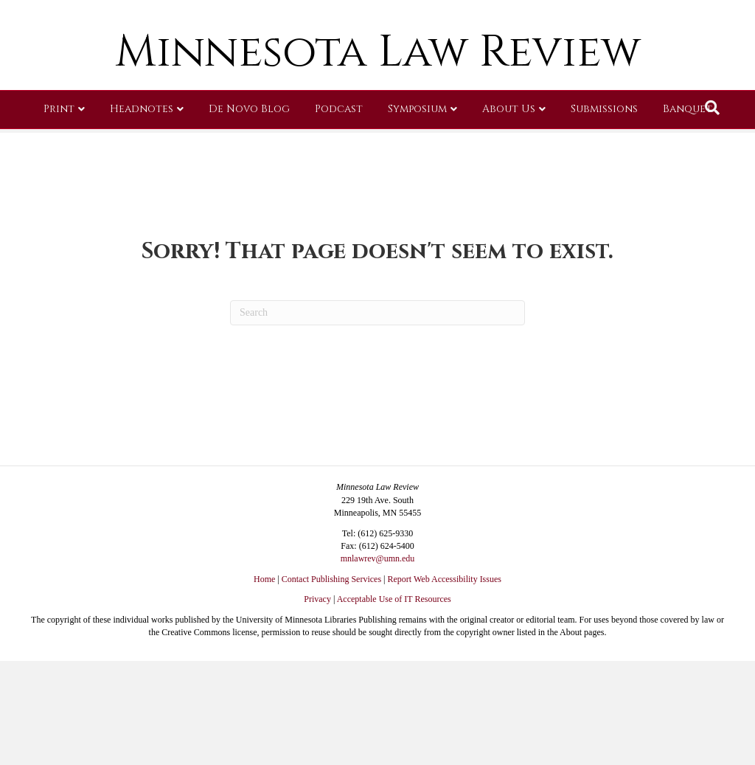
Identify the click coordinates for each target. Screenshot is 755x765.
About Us (508, 217)
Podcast (339, 217)
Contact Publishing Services (331, 579)
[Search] (712, 216)
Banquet (687, 217)
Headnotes (141, 217)
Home (264, 579)
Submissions (604, 217)
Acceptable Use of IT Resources (394, 599)
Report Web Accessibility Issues (444, 579)
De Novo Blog (249, 217)
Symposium (417, 217)
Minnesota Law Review (378, 160)
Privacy (317, 599)
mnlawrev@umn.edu (378, 558)
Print (59, 217)
